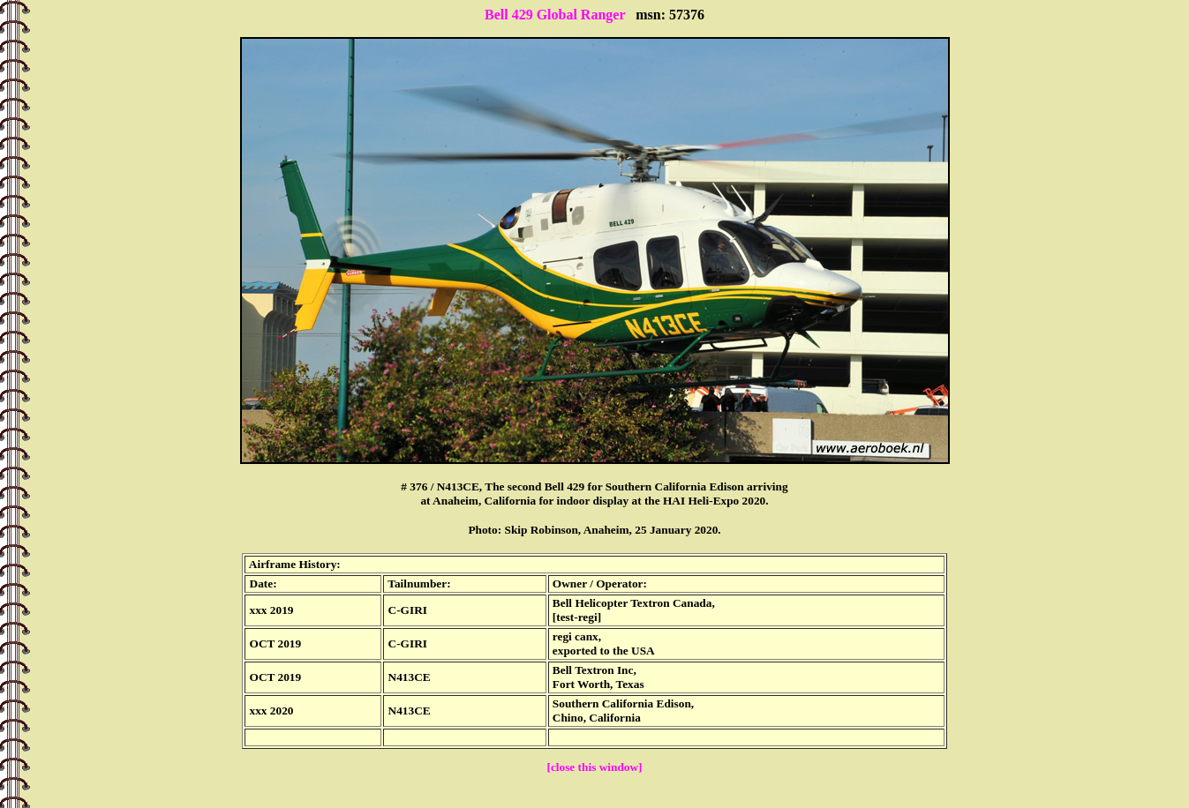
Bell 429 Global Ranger (555, 14)
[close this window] (594, 767)
